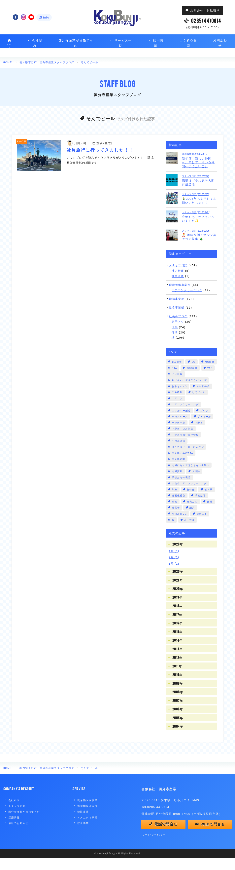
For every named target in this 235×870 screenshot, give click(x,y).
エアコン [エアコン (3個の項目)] (177, 405)
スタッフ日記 (179, 265)
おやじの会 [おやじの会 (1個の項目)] (203, 393)
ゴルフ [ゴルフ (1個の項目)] (204, 418)
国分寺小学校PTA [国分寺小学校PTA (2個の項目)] (182, 462)
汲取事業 (83, 822)
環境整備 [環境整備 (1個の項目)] (200, 505)
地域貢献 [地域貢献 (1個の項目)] (177, 480)
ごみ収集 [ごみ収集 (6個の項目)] (177, 399)
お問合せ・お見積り (205, 10)
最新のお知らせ (18, 834)
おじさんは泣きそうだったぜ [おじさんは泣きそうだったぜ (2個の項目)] (189, 386)
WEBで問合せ (213, 835)
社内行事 (178, 270)
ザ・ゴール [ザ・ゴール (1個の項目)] (204, 424)
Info (46, 17)
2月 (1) (174, 568)
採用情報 (155, 43)
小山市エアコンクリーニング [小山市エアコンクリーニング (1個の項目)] (189, 493)
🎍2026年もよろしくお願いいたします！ (199, 198)
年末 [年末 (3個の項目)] (174, 499)
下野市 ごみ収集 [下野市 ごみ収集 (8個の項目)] (182, 436)
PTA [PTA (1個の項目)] (194, 368)
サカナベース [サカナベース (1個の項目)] (180, 424)
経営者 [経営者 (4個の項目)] (176, 518)
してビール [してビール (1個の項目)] (199, 399)
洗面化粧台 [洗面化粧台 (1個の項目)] (178, 505)
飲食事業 (83, 834)
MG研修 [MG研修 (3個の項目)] (177, 368)
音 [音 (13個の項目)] (173, 530)
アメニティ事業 (87, 828)
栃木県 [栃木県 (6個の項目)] (209, 499)
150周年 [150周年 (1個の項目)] (177, 361)
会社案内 (34, 43)
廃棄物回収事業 (87, 811)
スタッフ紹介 (17, 816)
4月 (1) (174, 562)
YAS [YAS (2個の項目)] (195, 374)
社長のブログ (179, 316)
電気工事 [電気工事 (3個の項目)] (202, 524)
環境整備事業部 (180, 284)
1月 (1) (174, 574)
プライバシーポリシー (154, 847)
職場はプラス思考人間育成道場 (199, 180)
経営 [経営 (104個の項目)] (210, 512)
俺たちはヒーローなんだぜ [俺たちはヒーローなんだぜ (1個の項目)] (188, 455)
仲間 (175, 332)
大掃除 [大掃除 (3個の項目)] (196, 480)
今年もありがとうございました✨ (199, 216)
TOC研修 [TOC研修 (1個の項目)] (177, 374)
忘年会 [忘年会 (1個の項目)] (191, 499)
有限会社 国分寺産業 (159, 799)
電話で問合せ (166, 835)
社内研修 (178, 276)
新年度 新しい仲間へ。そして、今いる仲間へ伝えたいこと (199, 160)
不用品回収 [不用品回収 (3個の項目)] (178, 449)
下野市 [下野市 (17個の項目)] (199, 430)
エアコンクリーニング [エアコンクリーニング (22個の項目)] (185, 411)
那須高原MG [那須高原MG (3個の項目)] (179, 524)
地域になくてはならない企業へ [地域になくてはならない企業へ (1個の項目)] (191, 474)
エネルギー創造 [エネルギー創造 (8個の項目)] (181, 418)
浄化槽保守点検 (87, 816)
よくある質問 (188, 43)
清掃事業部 (177, 298)
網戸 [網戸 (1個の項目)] (192, 518)
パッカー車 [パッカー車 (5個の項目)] (178, 430)
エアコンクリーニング (188, 290)
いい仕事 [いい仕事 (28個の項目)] (177, 380)
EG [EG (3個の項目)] (194, 361)
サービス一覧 (120, 43)
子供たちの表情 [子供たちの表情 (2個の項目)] (181, 487)
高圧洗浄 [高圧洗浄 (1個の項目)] (190, 530)
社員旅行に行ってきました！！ (100, 149)
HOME (7, 62)
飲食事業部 (177, 307)
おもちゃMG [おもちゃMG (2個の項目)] (179, 393)
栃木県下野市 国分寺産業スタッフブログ (47, 62)
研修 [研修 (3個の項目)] (174, 512)
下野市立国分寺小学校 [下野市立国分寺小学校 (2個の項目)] (185, 443)
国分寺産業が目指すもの (76, 43)
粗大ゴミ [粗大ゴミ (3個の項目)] (192, 512)
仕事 (175, 326)
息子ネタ (178, 321)
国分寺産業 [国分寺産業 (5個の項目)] (178, 468)
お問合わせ (220, 43)
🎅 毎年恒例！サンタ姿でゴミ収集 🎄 (199, 234)
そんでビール (89, 62)
